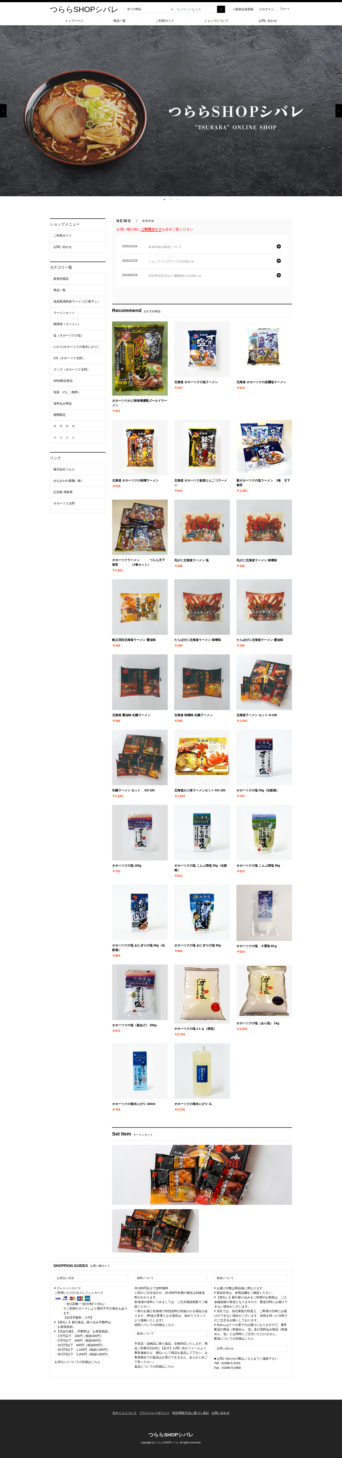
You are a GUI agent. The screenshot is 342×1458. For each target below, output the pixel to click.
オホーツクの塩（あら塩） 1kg (257, 1023)
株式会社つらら (64, 469)
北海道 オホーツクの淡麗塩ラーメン (261, 382)
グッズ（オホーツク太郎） (71, 369)
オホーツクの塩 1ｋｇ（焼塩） (195, 1028)
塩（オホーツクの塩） (68, 335)
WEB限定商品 (63, 380)
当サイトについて (120, 1411)
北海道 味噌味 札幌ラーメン (193, 715)
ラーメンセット (64, 312)
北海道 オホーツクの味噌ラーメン (135, 480)
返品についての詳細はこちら (154, 1366)
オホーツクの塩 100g (126, 865)
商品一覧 (119, 20)
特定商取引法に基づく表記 (192, 1411)
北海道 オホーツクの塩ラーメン (196, 382)
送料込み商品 (62, 403)
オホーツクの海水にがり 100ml (133, 1104)
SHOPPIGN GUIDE (69, 1266)
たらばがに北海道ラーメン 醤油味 (259, 640)
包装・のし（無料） (67, 392)
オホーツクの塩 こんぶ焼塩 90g (258, 865)
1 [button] (164, 199)
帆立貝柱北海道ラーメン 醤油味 (134, 640)
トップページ (74, 20)
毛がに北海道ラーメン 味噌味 (256, 560)
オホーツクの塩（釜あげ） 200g (134, 1025)
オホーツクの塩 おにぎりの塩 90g (197, 945)
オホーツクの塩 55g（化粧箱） (257, 790)
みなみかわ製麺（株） (68, 480)
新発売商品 (61, 278)
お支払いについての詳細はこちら (77, 1362)
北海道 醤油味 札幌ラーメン (131, 715)
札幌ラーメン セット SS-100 (133, 790)
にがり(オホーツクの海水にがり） (76, 346)
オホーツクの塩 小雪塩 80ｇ (256, 946)
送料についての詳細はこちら (154, 1325)
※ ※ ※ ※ (64, 426)
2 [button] (171, 199)
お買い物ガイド (100, 1265)
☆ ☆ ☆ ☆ (64, 437)
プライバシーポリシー (153, 1411)
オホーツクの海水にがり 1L (193, 1104)
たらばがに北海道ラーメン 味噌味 (197, 640)
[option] (171, 110)
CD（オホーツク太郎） (69, 358)
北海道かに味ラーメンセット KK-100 (199, 790)
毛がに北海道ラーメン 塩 (191, 560)
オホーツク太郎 (64, 503)
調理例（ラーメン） (67, 324)
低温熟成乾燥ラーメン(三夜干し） (76, 301)
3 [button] (177, 199)
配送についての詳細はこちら (234, 1338)
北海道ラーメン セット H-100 (256, 715)
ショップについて (216, 20)
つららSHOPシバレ (84, 9)
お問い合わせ (268, 20)
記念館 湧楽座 (63, 492)
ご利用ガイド (165, 20)
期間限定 (59, 415)
